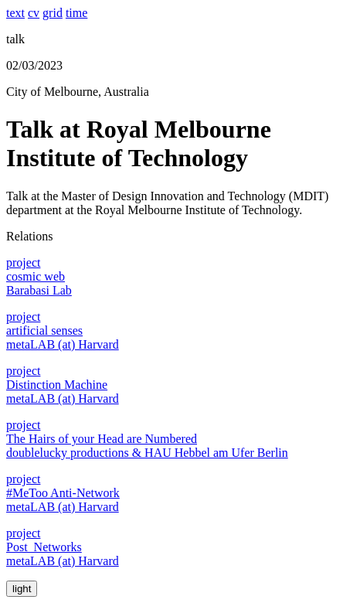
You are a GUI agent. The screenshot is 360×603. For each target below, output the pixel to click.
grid (52, 12)
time (76, 12)
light (21, 588)
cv (33, 12)
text (15, 12)
